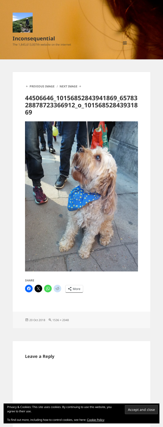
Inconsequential (34, 38)
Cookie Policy (95, 420)
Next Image (68, 86)
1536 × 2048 (60, 320)
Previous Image (42, 86)
